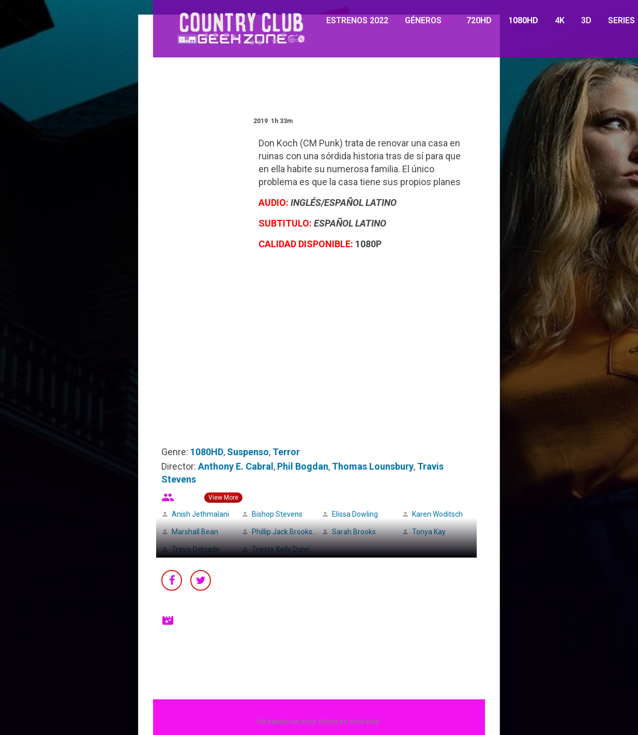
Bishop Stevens (277, 514)
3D (586, 20)
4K (560, 20)
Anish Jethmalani (200, 514)
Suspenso (248, 451)
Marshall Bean (195, 532)
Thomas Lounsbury (373, 466)
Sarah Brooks (354, 532)
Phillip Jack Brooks (282, 532)
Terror (286, 451)
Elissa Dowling (355, 514)
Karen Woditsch (437, 514)
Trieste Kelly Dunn (281, 549)
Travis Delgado (196, 549)
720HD (479, 20)
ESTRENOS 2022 (357, 20)
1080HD (523, 20)
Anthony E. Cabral (236, 466)
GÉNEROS (423, 20)
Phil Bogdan (302, 466)
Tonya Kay (429, 532)
